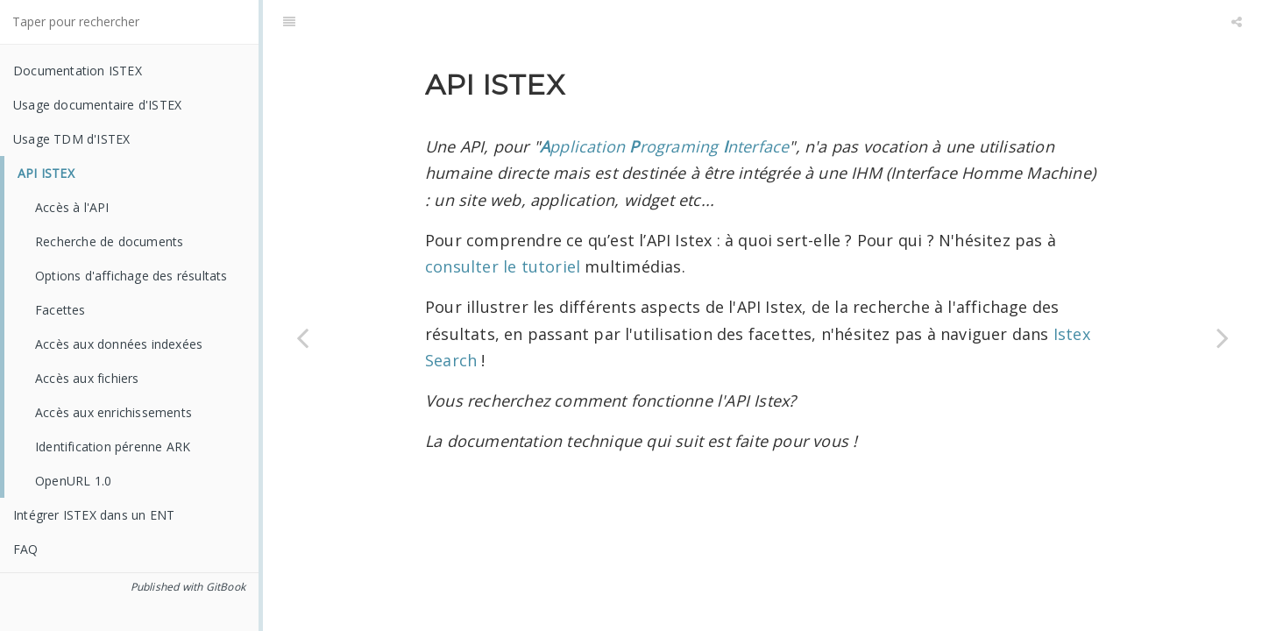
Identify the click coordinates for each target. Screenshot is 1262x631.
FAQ (26, 549)
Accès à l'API (72, 207)
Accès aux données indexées (118, 344)
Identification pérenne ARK (112, 446)
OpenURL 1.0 (73, 480)
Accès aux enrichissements (113, 412)
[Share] (1236, 22)
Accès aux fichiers (87, 378)
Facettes (60, 309)
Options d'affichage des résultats (131, 275)
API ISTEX (46, 173)
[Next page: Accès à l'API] (1222, 337)
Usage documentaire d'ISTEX (97, 104)
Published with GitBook (188, 586)
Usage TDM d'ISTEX (71, 139)
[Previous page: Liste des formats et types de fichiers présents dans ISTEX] (302, 337)
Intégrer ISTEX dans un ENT (93, 515)
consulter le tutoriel (505, 266)
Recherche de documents (109, 241)
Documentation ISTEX (77, 70)
